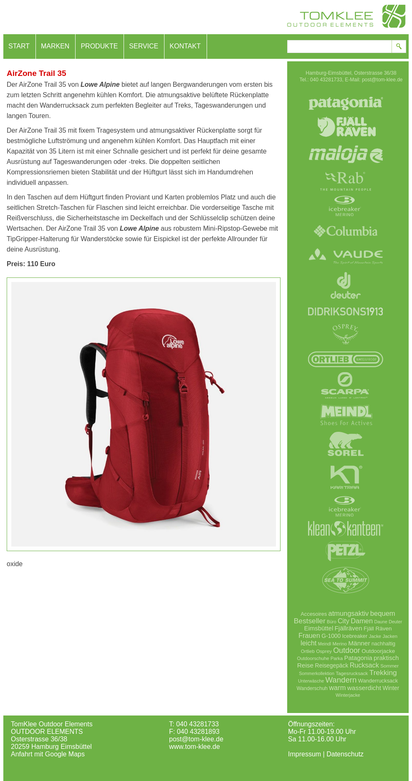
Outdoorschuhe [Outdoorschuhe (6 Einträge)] (313, 658)
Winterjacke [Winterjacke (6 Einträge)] (348, 695)
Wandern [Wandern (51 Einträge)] (340, 679)
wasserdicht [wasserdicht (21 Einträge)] (364, 687)
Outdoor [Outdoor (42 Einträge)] (346, 650)
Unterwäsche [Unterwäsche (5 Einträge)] (311, 680)
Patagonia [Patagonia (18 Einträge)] (358, 657)
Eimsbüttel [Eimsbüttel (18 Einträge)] (319, 628)
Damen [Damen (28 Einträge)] (362, 621)
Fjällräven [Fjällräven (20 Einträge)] (348, 628)
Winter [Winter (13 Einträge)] (391, 688)
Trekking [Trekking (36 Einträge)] (383, 672)
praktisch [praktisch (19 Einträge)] (386, 657)
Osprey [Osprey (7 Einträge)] (324, 651)
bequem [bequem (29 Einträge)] (382, 613)
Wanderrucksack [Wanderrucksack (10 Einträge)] (378, 681)
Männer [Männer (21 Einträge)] (359, 643)
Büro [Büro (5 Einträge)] (331, 621)
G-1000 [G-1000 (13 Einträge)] (331, 635)
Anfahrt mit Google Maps (48, 754)
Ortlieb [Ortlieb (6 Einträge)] (308, 651)
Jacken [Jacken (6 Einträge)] (389, 636)
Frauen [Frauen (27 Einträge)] (309, 635)
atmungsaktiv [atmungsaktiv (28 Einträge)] (349, 613)
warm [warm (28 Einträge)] (337, 687)
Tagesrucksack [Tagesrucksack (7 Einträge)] (352, 673)
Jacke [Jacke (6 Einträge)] (375, 636)
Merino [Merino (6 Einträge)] (340, 643)
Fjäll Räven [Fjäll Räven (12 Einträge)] (378, 628)
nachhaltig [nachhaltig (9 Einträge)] (383, 644)
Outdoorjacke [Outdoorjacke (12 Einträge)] (378, 651)
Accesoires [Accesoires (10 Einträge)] (314, 614)
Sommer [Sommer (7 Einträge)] (389, 665)
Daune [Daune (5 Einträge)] (380, 621)
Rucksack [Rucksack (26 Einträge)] (364, 665)
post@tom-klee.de (196, 739)
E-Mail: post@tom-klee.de (373, 80)
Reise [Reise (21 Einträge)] (305, 665)
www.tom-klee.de (194, 746)
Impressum (304, 754)
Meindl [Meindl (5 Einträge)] (324, 643)
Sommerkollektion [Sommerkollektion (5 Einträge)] (316, 673)
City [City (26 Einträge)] (343, 621)
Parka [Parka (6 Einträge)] (337, 658)
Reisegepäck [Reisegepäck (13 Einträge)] (332, 665)
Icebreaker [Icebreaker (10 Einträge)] (355, 636)
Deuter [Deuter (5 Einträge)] (395, 621)
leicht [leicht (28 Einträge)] (308, 643)
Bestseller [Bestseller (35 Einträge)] (310, 621)
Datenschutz (345, 754)
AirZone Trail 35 (36, 73)
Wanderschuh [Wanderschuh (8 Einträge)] (312, 688)
